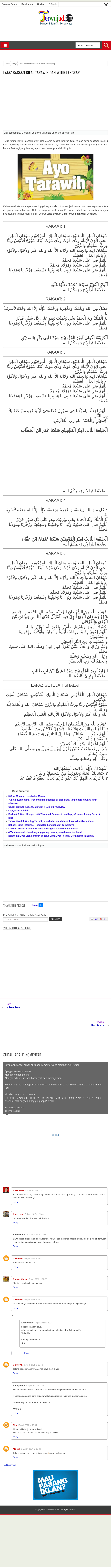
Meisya (16, 1431)
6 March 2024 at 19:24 (31, 1431)
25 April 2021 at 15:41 (33, 1281)
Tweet (35, 905)
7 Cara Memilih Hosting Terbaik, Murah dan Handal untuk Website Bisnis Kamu (51, 821)
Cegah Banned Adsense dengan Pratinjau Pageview (36, 807)
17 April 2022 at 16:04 (27, 1407)
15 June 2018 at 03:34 (36, 1217)
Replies (18, 1298)
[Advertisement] (55, 104)
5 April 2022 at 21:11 (43, 1305)
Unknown (18, 1240)
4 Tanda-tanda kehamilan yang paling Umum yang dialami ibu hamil (45, 832)
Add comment (10, 1447)
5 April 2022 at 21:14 (35, 1367)
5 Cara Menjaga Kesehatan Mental (26, 796)
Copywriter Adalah (18, 810)
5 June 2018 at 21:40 (34, 1196)
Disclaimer (27, 4)
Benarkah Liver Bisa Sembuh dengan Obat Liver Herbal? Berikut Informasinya (51, 835)
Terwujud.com (54, 1492)
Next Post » (97, 1007)
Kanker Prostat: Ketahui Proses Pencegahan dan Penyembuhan (43, 828)
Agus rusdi (18, 1196)
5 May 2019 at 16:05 (38, 1261)
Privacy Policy (9, 4)
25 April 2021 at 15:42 (33, 1347)
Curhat (41, 4)
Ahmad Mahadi (20, 1261)
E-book (53, 4)
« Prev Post (13, 1007)
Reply (15, 1184)
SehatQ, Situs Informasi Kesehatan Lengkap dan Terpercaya (41, 825)
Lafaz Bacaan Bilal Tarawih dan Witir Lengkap (41, 72)
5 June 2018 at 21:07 (34, 1172)
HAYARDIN (18, 1172)
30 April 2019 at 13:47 (33, 1240)
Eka (15, 1407)
